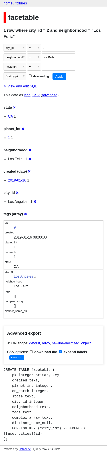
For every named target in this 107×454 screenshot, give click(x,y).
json (27, 95)
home (8, 3)
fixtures (21, 3)
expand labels (73, 352)
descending (39, 76)
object (86, 343)
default (34, 343)
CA (10, 116)
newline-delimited (65, 343)
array (46, 343)
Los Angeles (23, 276)
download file (43, 352)
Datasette (25, 449)
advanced (49, 95)
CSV (36, 95)
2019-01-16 (17, 180)
